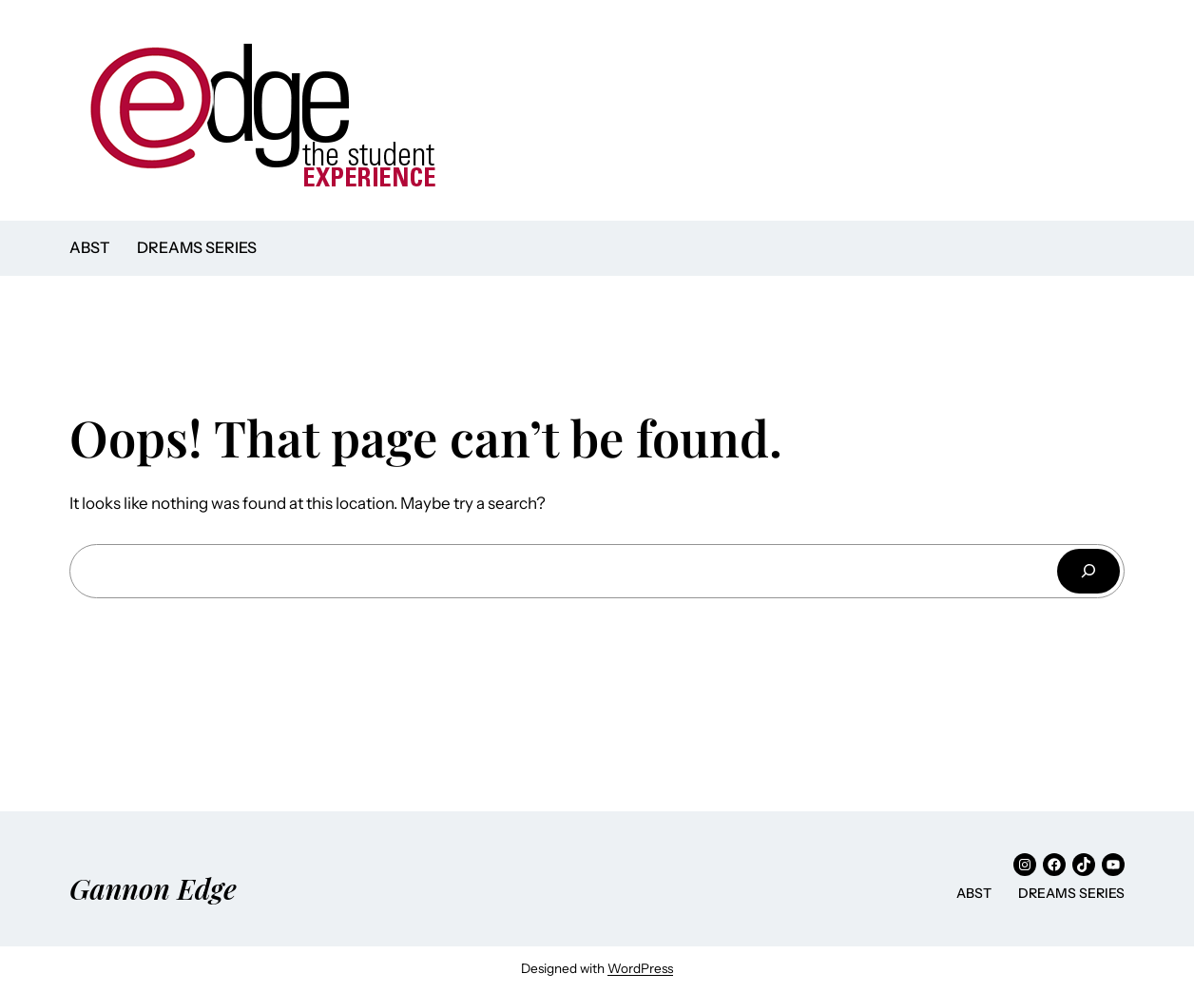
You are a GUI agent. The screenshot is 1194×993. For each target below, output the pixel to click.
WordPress (640, 968)
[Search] (1088, 571)
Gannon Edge (153, 887)
